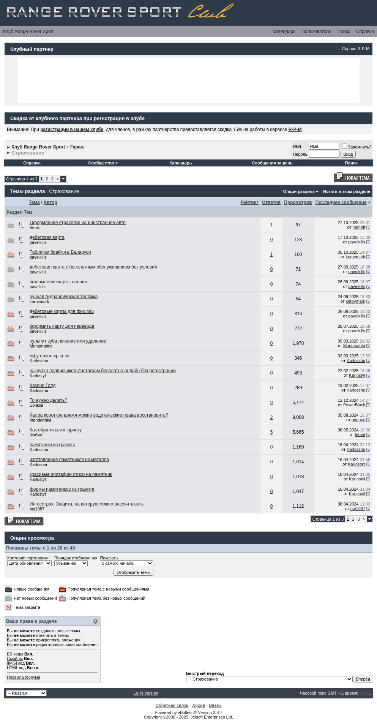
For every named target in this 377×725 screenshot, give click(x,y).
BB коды (15, 654)
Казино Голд (42, 385)
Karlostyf (38, 375)
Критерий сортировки (28, 558)
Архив (198, 705)
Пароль (300, 154)
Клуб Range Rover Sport (28, 31)
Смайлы (15, 658)
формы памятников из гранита (62, 489)
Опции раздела (299, 191)
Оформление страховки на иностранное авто (78, 222)
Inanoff (359, 227)
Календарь (284, 31)
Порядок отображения (75, 558)
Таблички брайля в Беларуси (60, 252)
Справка (365, 31)
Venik (35, 227)
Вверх (215, 705)
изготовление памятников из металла (69, 459)
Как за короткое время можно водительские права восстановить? (99, 415)
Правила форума (23, 677)
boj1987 (37, 509)
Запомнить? (357, 147)
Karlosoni (38, 464)
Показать (109, 558)
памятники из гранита (53, 444)
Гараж (77, 147)
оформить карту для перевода (62, 326)
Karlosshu (39, 361)
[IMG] (12, 663)
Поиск (344, 31)
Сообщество (103, 163)
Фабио (36, 435)
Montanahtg (41, 346)
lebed (360, 434)
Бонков (36, 405)
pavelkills (38, 242)
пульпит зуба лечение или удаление (68, 341)
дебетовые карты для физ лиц (62, 311)
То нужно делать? (48, 400)
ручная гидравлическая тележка (64, 296)
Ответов (271, 202)
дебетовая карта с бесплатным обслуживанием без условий (93, 267)
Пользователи (316, 31)
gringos (358, 419)
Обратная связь (171, 705)
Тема (34, 202)
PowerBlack (354, 405)
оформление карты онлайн (58, 281)
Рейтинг (250, 202)
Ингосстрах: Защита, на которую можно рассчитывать (87, 504)
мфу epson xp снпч (49, 356)
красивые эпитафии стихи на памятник (71, 474)
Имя (297, 146)
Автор (50, 202)
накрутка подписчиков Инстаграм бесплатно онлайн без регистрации (103, 370)
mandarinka (40, 420)
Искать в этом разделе (346, 191)
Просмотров (298, 202)
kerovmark (355, 256)
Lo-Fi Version (146, 693)
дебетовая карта (47, 237)
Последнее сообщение (341, 202)
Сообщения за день (272, 163)
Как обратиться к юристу (56, 430)
